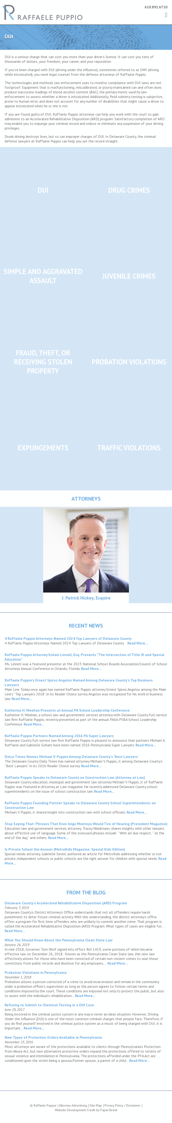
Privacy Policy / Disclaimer (122, 1105)
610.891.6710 (156, 7)
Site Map (96, 1105)
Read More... (137, 643)
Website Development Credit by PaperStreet (86, 1110)
